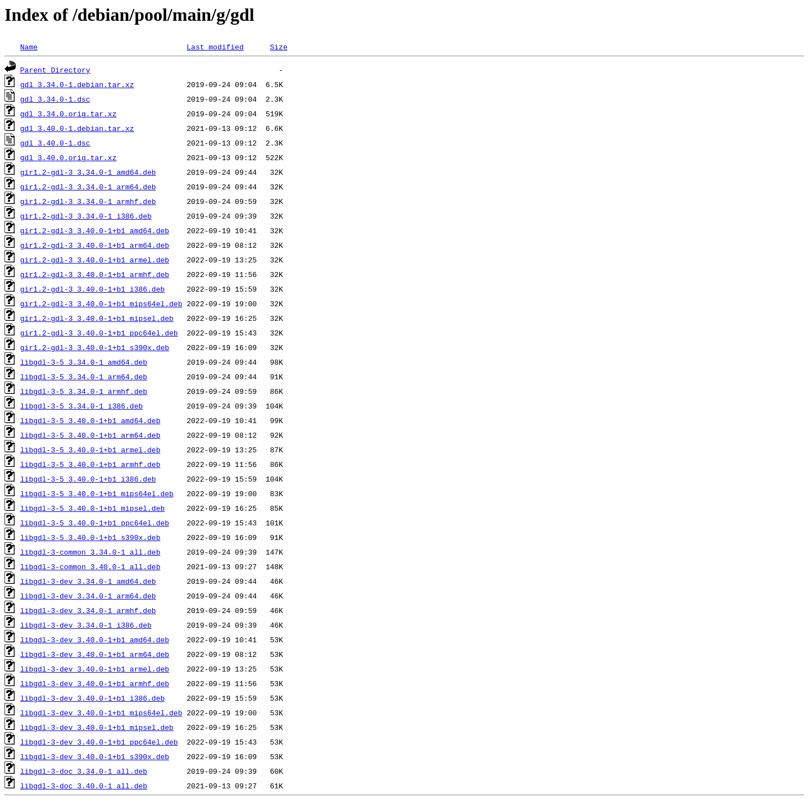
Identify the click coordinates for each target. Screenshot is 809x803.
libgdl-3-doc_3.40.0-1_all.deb (83, 786)
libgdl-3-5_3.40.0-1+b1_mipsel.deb (92, 508)
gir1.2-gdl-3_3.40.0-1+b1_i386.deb (92, 289)
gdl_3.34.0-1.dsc (55, 99)
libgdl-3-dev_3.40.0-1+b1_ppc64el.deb (99, 742)
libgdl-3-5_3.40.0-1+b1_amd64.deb (90, 420)
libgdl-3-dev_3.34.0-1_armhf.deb (88, 610)
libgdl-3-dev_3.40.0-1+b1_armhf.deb (94, 683)
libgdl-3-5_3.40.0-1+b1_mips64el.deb (97, 493)
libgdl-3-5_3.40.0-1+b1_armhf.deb (90, 464)
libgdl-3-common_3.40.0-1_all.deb (90, 566)
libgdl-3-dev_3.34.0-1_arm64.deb (88, 596)
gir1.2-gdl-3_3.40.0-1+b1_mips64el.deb (101, 303)
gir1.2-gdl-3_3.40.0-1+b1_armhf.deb (94, 274)
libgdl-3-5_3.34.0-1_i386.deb (81, 406)
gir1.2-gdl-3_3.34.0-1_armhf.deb (88, 201)
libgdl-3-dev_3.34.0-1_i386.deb (86, 625)
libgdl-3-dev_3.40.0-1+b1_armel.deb (94, 669)
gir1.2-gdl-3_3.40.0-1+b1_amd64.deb (94, 230)
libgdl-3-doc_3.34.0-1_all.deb (83, 771)
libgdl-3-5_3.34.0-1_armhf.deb (83, 391)
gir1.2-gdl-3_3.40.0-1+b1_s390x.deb (94, 347)
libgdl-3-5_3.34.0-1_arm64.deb (83, 376)
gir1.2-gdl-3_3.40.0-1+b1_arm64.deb (94, 245)
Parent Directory (55, 70)
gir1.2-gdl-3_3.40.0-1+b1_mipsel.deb (97, 318)
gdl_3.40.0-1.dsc (55, 143)
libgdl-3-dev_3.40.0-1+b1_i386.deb (92, 698)
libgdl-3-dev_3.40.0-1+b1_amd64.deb (94, 639)
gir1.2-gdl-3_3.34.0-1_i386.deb (86, 216)
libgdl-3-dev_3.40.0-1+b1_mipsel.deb (97, 727)
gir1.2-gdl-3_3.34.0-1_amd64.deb (88, 172)
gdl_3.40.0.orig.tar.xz (68, 157)
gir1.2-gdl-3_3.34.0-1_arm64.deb (88, 187)
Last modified (215, 47)
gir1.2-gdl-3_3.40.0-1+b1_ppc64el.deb (99, 333)
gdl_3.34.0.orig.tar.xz (68, 113)
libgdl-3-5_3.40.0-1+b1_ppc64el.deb (94, 523)
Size (278, 47)
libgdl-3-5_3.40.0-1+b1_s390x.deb (90, 537)
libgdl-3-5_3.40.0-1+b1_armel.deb (90, 449)
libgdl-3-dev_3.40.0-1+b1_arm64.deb (94, 654)
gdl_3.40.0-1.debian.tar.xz (77, 128)
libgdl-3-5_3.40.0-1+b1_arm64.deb (90, 435)
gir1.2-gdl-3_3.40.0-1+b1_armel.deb (94, 260)
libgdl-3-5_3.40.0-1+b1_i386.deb (88, 479)
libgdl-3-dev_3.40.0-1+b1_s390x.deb (94, 756)
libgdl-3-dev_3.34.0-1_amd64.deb (88, 581)
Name (29, 47)
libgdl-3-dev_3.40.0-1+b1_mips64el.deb (101, 712)
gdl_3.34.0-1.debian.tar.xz (77, 84)
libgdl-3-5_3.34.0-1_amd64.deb (83, 362)
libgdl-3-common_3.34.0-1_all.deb (90, 552)
